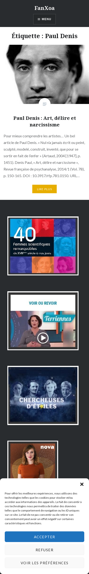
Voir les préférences (45, 563)
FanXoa (44, 7)
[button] (82, 484)
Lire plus (44, 189)
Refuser (45, 550)
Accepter (44, 537)
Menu (46, 19)
